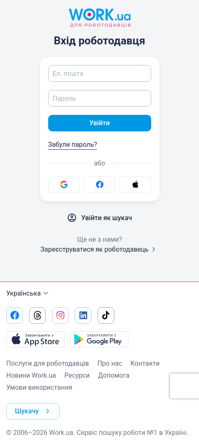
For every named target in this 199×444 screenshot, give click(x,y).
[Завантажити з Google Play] (99, 339)
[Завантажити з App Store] (35, 339)
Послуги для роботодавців (47, 363)
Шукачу (34, 411)
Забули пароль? (72, 144)
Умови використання (39, 387)
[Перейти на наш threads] (37, 315)
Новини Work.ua (31, 375)
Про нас (109, 363)
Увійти (99, 123)
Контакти (145, 363)
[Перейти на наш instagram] (60, 315)
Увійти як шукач (99, 218)
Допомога (114, 375)
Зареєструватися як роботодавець (99, 249)
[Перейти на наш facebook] (14, 315)
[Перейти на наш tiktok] (106, 315)
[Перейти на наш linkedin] (83, 315)
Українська (28, 293)
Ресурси (77, 375)
